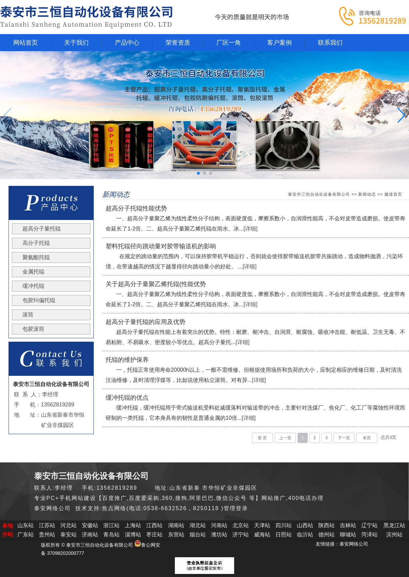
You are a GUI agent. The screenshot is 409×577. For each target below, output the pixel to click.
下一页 (344, 437)
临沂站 (305, 534)
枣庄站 (154, 534)
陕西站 (326, 525)
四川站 (283, 525)
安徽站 (90, 525)
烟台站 (198, 534)
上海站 (133, 525)
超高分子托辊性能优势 (136, 208)
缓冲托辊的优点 (127, 397)
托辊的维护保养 (127, 359)
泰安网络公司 (353, 544)
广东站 (25, 534)
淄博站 (133, 534)
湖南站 (176, 525)
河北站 (68, 525)
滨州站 (394, 534)
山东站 (25, 525)
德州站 (326, 534)
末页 (367, 437)
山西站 (305, 525)
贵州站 (47, 534)
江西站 (154, 525)
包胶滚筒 (33, 329)
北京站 (240, 525)
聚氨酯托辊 (36, 257)
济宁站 (240, 534)
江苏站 (47, 525)
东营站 (176, 534)
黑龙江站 (394, 525)
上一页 (285, 437)
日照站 (283, 534)
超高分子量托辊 (41, 229)
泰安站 (68, 534)
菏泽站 (369, 534)
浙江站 (111, 525)
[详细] (250, 229)
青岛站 (111, 534)
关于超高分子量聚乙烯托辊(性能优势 (156, 284)
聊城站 (348, 534)
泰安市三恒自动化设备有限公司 (319, 194)
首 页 (262, 437)
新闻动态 (367, 194)
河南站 (219, 525)
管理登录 (236, 508)
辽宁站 (369, 525)
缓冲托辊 (33, 286)
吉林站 (348, 525)
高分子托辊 (36, 243)
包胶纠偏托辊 (38, 300)
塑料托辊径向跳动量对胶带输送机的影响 (161, 246)
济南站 (90, 534)
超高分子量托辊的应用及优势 (145, 322)
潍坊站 (219, 534)
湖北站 (198, 525)
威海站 (262, 534)
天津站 (262, 525)
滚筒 (27, 314)
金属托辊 (33, 272)
